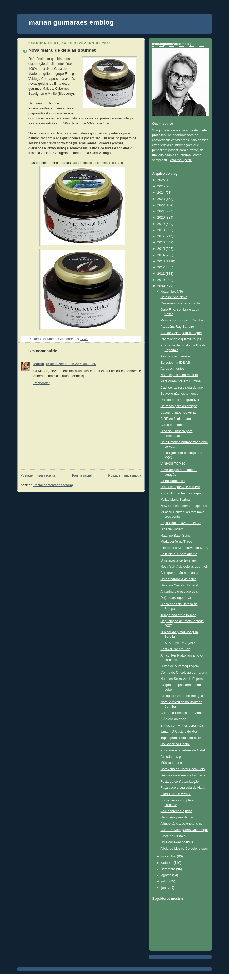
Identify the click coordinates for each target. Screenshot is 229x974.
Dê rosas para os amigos (179, 406)
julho (165, 881)
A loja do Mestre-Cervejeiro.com (184, 848)
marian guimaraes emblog (71, 22)
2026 (161, 180)
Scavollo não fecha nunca (179, 393)
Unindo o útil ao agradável (180, 400)
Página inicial (82, 475)
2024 (161, 192)
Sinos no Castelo (173, 836)
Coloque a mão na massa (179, 573)
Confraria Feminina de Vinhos (183, 713)
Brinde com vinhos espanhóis (182, 725)
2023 (161, 199)
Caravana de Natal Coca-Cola (183, 769)
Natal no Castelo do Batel (179, 585)
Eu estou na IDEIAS (175, 362)
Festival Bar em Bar (175, 649)
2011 (161, 274)
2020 (161, 217)
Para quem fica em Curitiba (181, 381)
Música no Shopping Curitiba (182, 320)
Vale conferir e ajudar (176, 811)
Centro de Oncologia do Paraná (184, 672)
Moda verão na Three (176, 541)
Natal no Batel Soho (175, 535)
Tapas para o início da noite (181, 738)
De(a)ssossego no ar (176, 598)
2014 (161, 255)
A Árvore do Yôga (174, 719)
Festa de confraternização (180, 782)
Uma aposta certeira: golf (179, 560)
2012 (161, 267)
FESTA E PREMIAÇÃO (178, 643)
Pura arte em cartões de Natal (183, 750)
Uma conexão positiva (177, 842)
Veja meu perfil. (181, 160)
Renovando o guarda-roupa (181, 339)
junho (165, 888)
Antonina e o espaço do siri (181, 592)
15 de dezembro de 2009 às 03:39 (71, 364)
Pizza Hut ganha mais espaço (183, 493)
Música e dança (172, 763)
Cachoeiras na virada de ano (182, 387)
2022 (161, 205)
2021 (161, 211)
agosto (166, 875)
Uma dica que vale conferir (180, 487)
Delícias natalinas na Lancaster (184, 775)
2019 (161, 224)
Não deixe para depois (177, 817)
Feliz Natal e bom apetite (179, 554)
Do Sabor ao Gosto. (175, 744)
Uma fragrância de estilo (179, 579)
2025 (161, 186)
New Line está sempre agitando (184, 506)
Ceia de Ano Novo (174, 297)
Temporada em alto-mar (178, 615)
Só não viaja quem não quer (181, 333)
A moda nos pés (172, 757)
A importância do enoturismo (182, 823)
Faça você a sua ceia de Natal (183, 788)
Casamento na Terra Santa (180, 303)
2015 (161, 249)
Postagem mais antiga (124, 475)
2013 (161, 261)
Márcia (38, 364)
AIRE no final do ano (176, 419)
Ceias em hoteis (172, 425)
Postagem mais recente (38, 475)
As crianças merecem (176, 356)
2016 (161, 242)
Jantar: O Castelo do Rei (179, 731)
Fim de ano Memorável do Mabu (184, 548)
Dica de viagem (172, 529)
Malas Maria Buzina (175, 499)
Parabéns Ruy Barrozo (177, 327)
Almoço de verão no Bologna (182, 696)
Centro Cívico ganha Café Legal (184, 830)
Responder (41, 383)
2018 (161, 230)
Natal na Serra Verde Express (183, 679)
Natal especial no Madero (179, 375)
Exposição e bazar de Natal (181, 523)
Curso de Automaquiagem (180, 666)
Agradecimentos (173, 368)
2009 (161, 286)
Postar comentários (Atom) (53, 485)
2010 (161, 280)
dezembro (169, 291)
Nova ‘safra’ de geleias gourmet (62, 50)
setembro (168, 869)
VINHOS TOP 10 (173, 463)
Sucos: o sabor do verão (179, 412)
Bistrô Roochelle (173, 481)
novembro (169, 856)
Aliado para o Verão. (176, 794)
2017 (161, 236)
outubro (167, 863)
